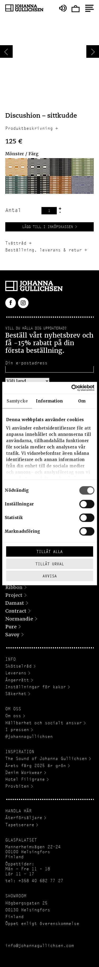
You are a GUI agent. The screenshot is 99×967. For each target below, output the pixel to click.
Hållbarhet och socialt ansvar (43, 723)
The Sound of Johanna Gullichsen (46, 758)
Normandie (19, 619)
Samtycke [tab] (17, 401)
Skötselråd (18, 666)
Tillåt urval (49, 563)
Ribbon (13, 587)
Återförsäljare (23, 817)
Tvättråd (15, 243)
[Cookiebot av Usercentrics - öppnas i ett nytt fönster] (71, 387)
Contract (15, 611)
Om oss (13, 715)
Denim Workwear (23, 772)
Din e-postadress (26, 363)
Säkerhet (15, 693)
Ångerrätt (17, 680)
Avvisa (50, 575)
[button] (16, 167)
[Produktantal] (49, 210)
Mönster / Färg (21, 154)
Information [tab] (49, 401)
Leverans (15, 673)
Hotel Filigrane (25, 779)
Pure (11, 627)
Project (13, 595)
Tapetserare (19, 825)
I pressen (17, 729)
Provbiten (17, 786)
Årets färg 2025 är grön (35, 765)
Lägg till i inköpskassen (47, 226)
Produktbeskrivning (29, 128)
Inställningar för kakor (35, 687)
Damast (14, 603)
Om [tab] (82, 401)
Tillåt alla (49, 551)
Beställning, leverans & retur (43, 250)
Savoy (12, 635)
